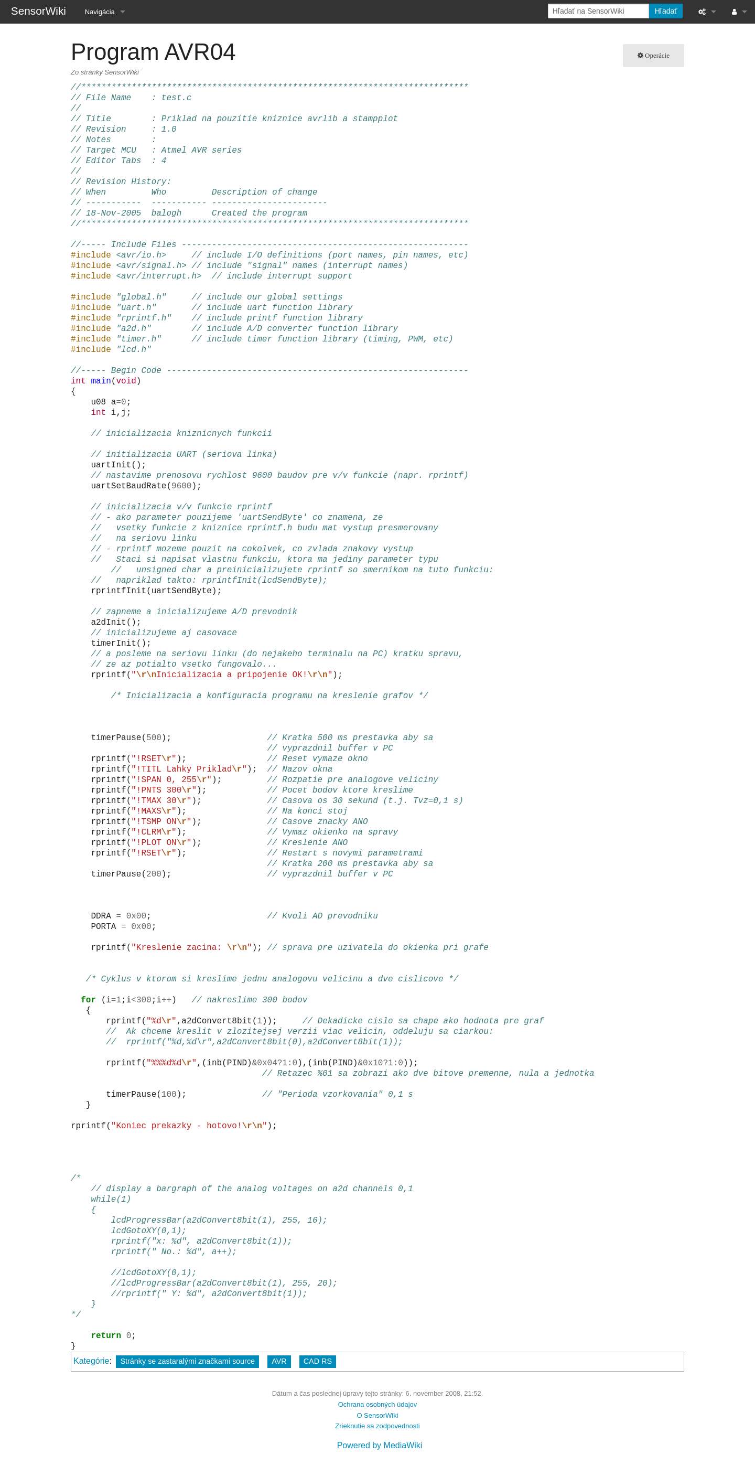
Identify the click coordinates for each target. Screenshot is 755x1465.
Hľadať (666, 11)
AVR (279, 1361)
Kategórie (91, 1360)
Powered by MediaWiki (380, 1445)
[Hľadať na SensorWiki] (598, 11)
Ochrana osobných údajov (377, 1404)
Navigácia (100, 12)
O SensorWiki (377, 1415)
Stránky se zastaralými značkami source (187, 1361)
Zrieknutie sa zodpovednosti (377, 1426)
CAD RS (318, 1361)
